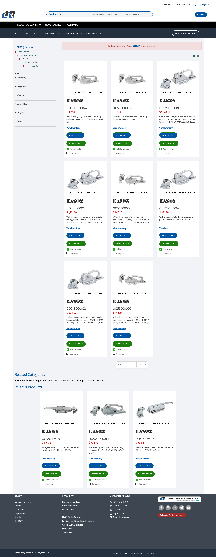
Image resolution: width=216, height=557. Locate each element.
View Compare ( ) (186, 33)
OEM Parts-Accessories (50, 33)
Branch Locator (183, 4)
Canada (18, 506)
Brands (18, 517)
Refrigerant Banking (71, 502)
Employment (20, 513)
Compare (72, 153)
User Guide (67, 528)
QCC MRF (19, 521)
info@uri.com (117, 509)
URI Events (169, 4)
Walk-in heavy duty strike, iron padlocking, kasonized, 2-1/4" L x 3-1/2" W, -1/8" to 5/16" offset (106, 450)
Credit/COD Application (72, 525)
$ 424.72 (93, 442)
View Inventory (73, 128)
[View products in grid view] (194, 55)
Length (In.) (20, 135)
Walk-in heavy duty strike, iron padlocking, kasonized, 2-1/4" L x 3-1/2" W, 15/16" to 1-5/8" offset (85, 119)
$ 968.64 (118, 312)
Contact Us (20, 509)
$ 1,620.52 (164, 112)
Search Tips (67, 532)
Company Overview (23, 502)
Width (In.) (20, 106)
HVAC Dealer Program (72, 517)
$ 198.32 (46, 442)
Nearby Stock (76, 143)
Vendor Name (22, 121)
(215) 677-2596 (118, 506)
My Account (117, 513)
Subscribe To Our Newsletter (172, 515)
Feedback (150, 553)
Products (53, 14)
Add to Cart (75, 135)
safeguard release (94, 380)
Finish (18, 150)
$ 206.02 (71, 312)
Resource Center (69, 506)
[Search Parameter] (35, 84)
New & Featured (53, 25)
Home (17, 33)
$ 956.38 (164, 212)
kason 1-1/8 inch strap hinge (28, 380)
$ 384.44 (140, 442)
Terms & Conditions (120, 553)
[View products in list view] (198, 55)
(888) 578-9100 (119, 502)
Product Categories (28, 25)
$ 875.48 (117, 112)
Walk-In (68, 33)
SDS (64, 513)
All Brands (72, 25)
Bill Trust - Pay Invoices (120, 517)
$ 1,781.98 (71, 212)
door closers (47, 380)
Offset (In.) (20, 78)
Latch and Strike (83, 33)
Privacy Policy (136, 553)
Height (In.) (20, 92)
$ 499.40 (71, 112)
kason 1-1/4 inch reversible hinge (70, 380)
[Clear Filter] (35, 52)
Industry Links (68, 509)
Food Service (30, 33)
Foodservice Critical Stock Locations (78, 521)
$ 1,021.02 (118, 212)
